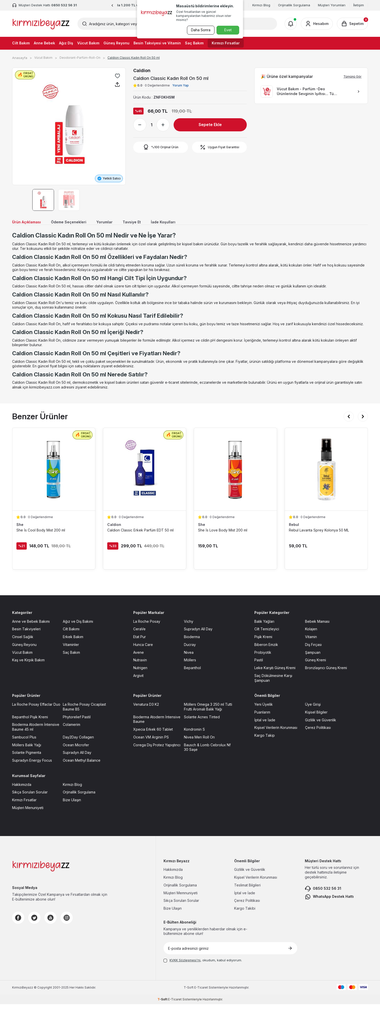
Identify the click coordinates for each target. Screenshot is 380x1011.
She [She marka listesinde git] (19, 531)
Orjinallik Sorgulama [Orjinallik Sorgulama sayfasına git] (79, 799)
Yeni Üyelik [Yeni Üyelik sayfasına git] (263, 711)
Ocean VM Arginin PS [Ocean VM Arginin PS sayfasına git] (151, 744)
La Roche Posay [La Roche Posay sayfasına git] (146, 628)
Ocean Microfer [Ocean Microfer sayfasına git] (76, 752)
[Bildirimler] (291, 24)
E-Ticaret (201, 994)
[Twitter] (34, 925)
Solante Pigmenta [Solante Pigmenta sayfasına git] (26, 759)
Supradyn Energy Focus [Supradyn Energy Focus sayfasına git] (32, 767)
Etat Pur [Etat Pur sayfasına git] (139, 644)
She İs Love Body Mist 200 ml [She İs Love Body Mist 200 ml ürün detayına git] (222, 537)
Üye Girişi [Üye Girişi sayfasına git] (313, 711)
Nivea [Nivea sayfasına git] (189, 659)
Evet (228, 30)
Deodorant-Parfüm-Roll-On (80, 58)
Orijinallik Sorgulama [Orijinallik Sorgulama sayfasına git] (180, 892)
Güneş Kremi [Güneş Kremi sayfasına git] (315, 667)
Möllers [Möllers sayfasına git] (190, 667)
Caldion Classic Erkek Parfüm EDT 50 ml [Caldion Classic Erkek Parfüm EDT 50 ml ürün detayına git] (140, 537)
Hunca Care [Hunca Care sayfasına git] (143, 651)
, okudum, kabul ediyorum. (203, 967)
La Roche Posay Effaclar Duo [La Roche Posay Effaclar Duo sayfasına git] (36, 711)
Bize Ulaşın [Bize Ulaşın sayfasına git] (72, 807)
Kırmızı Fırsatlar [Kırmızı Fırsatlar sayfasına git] (24, 807)
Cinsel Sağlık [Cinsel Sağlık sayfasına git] (22, 644)
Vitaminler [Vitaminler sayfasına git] (71, 651)
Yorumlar (118, 222)
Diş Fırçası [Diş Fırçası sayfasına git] (313, 651)
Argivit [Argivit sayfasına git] (138, 682)
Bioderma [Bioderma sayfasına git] (192, 644)
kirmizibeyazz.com (44, 394)
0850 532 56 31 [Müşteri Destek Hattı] (64, 5)
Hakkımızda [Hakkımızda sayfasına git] (21, 791)
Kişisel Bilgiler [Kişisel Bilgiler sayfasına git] (316, 719)
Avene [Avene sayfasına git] (138, 659)
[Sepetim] (352, 24)
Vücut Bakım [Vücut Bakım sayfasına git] (22, 659)
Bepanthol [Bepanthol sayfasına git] (192, 675)
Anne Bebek (44, 43)
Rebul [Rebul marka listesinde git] (294, 531)
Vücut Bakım (88, 43)
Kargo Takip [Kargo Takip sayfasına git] (264, 742)
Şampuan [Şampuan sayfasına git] (312, 659)
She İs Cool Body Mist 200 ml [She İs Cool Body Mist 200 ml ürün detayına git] (40, 537)
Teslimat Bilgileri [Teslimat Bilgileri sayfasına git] (247, 892)
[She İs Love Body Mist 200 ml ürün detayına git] (235, 476)
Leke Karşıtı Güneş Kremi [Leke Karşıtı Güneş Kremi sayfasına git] (274, 675)
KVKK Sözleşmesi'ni (185, 967)
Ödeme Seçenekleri (78, 222)
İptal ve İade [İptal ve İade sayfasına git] (264, 727)
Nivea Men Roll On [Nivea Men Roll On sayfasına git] (199, 744)
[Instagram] (67, 925)
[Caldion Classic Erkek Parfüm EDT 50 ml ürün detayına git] (144, 476)
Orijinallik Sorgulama (294, 5)
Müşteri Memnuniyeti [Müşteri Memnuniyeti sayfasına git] (181, 900)
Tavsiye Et (149, 222)
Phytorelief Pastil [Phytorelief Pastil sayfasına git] (77, 724)
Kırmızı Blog (261, 5)
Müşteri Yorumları (331, 5)
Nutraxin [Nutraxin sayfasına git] (140, 667)
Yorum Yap (180, 85)
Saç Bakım (194, 43)
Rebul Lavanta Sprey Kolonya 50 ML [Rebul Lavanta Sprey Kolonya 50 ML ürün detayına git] (319, 537)
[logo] (41, 24)
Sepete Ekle (210, 124)
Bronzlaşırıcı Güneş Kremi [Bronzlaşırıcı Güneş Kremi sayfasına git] (326, 675)
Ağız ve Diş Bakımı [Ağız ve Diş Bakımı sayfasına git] (78, 628)
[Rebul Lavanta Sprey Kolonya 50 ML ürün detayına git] (326, 476)
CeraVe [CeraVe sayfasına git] (139, 636)
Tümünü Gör (352, 76)
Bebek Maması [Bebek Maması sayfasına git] (317, 628)
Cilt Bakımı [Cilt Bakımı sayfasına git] (71, 636)
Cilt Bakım (21, 43)
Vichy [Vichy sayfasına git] (188, 628)
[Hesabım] (317, 24)
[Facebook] (18, 925)
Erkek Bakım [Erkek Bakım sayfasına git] (73, 644)
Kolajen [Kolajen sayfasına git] (311, 636)
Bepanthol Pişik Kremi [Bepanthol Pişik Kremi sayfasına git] (30, 724)
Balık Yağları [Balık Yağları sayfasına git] (264, 628)
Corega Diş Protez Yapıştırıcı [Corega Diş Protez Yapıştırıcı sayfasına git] (156, 752)
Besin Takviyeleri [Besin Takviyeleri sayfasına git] (26, 636)
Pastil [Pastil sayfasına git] (258, 667)
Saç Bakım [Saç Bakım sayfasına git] (71, 659)
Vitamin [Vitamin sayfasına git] (311, 644)
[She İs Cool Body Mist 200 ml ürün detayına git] (53, 476)
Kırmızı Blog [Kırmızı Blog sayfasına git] (72, 791)
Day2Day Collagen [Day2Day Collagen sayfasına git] (78, 744)
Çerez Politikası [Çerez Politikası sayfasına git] (318, 734)
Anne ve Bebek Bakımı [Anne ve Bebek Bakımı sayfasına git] (31, 628)
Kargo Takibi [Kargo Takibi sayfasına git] (244, 915)
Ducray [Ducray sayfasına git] (190, 651)
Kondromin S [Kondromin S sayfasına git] (194, 736)
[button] (112, 5)
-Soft (189, 994)
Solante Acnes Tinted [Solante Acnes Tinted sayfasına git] (202, 724)
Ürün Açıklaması (29, 222)
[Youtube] (50, 925)
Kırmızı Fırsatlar (226, 43)
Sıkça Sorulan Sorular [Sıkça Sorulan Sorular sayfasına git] (30, 799)
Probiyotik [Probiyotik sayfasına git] (262, 659)
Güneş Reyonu (116, 43)
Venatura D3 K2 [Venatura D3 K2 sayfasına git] (146, 711)
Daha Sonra (199, 30)
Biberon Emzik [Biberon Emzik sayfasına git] (266, 651)
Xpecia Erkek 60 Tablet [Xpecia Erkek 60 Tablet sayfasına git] (153, 736)
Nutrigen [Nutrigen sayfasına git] (140, 675)
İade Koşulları (184, 222)
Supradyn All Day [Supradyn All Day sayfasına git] (198, 636)
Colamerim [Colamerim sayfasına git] (71, 731)
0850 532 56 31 (323, 896)
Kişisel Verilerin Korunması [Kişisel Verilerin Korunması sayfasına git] (275, 734)
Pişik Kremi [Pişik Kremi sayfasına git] (263, 644)
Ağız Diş (66, 43)
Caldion (141, 70)
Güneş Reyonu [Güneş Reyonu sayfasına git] (24, 651)
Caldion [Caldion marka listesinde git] (114, 531)
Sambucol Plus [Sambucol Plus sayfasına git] (24, 744)
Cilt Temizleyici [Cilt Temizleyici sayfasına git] (266, 636)
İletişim (358, 5)
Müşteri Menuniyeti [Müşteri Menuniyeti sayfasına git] (27, 814)
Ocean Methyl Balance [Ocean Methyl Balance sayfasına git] (81, 767)
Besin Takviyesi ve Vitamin (157, 43)
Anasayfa (19, 58)
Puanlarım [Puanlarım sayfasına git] (262, 719)
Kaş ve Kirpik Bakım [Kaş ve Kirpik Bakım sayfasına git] (28, 667)
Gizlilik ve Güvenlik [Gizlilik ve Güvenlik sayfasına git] (320, 727)
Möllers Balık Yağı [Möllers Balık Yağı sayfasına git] (26, 752)
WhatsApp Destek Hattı (329, 904)
